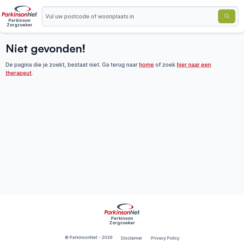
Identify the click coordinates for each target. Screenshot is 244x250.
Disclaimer (131, 238)
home (146, 64)
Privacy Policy (165, 238)
